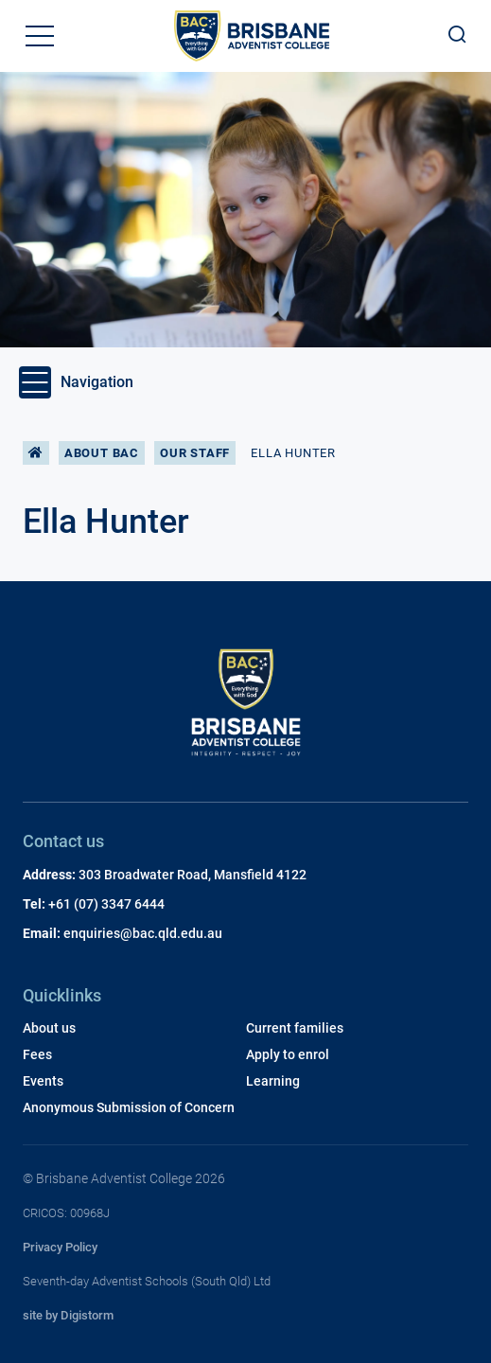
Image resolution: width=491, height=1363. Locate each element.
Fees (37, 1054)
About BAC (101, 453)
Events (43, 1081)
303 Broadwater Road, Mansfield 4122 (193, 874)
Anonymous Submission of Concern (129, 1107)
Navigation (76, 382)
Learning (273, 1081)
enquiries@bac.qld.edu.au (142, 933)
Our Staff (195, 453)
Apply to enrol (287, 1054)
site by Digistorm (68, 1315)
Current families (294, 1028)
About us (49, 1028)
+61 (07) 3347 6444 (106, 904)
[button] (40, 36)
